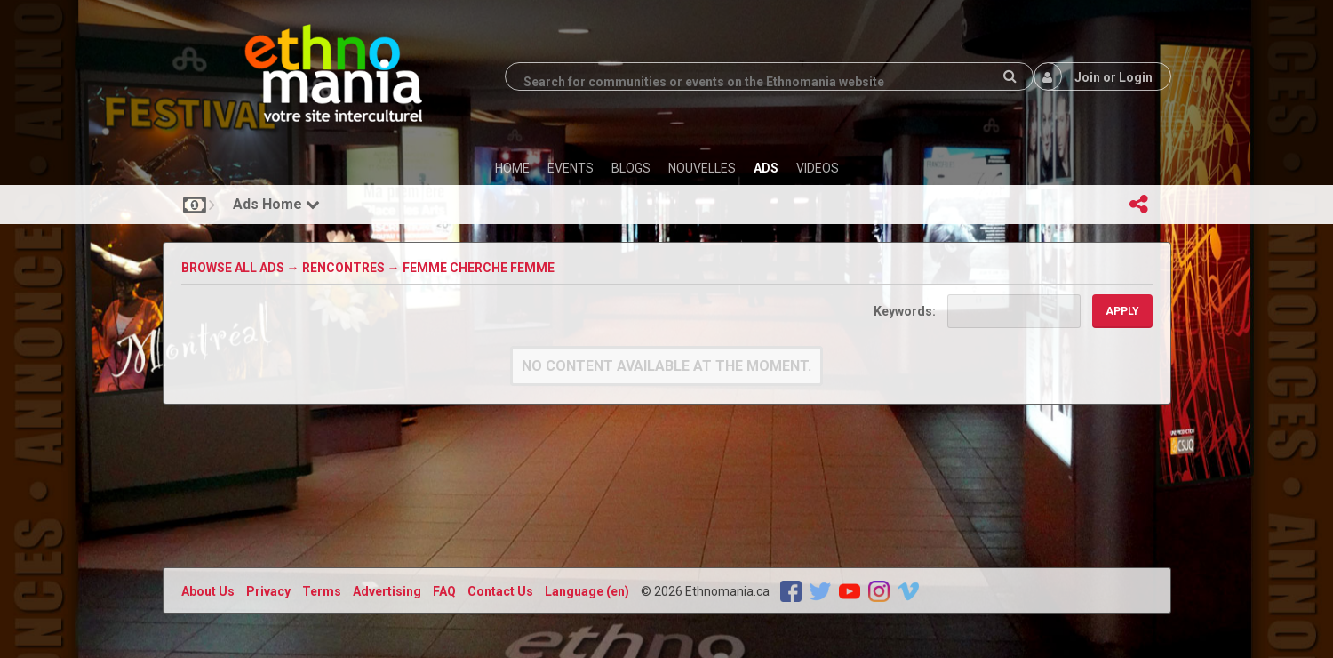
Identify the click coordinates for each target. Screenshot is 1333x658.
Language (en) (587, 591)
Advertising (387, 591)
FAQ (444, 591)
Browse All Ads (232, 268)
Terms (321, 591)
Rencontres (343, 268)
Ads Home (276, 204)
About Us (208, 591)
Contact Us (500, 591)
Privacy (268, 591)
